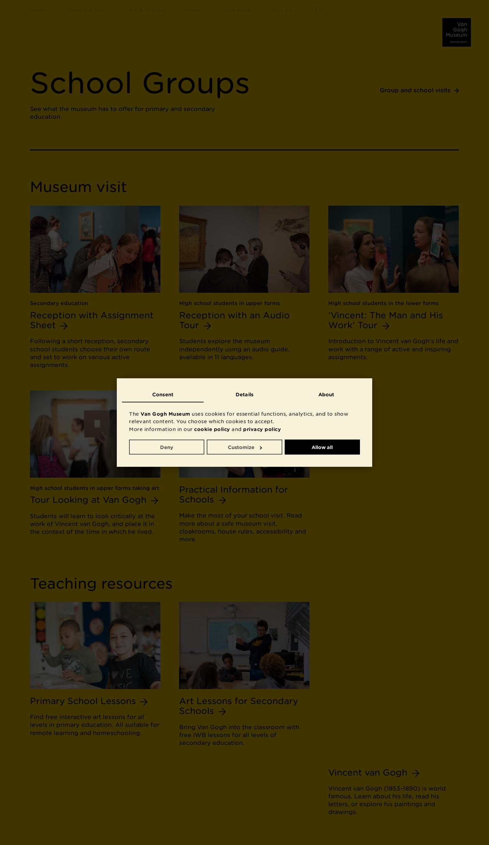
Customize (245, 447)
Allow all (322, 447)
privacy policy (262, 429)
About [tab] (326, 394)
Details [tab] (244, 394)
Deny (166, 447)
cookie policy (212, 429)
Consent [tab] (162, 394)
